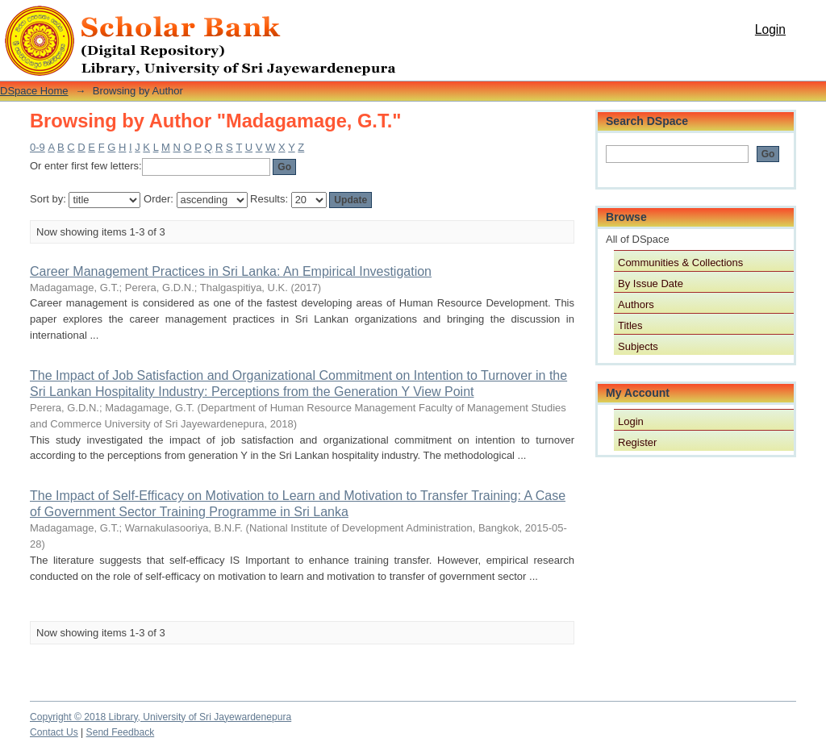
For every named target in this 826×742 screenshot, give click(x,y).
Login (770, 29)
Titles (630, 325)
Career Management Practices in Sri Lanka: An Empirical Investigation (231, 271)
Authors (636, 304)
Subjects (638, 346)
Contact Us (54, 732)
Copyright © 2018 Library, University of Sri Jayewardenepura (160, 717)
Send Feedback (120, 732)
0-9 (37, 147)
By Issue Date (650, 283)
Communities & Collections (680, 262)
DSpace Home (34, 91)
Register (637, 442)
